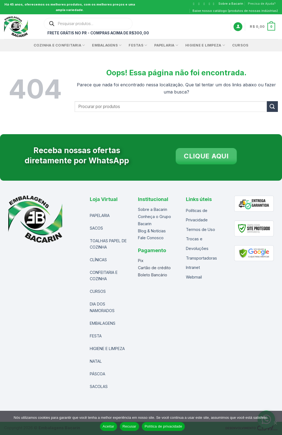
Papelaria (166, 45)
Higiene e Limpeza (205, 45)
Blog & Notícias (152, 230)
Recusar (129, 426)
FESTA (96, 336)
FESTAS (138, 45)
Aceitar (108, 426)
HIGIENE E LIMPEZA (107, 348)
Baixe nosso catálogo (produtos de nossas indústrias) (235, 11)
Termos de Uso (200, 229)
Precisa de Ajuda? (262, 3)
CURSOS (240, 45)
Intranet (193, 267)
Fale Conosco (151, 237)
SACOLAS (99, 386)
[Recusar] (275, 424)
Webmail (194, 277)
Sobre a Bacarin (230, 3)
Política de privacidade (163, 426)
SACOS (96, 228)
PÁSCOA (97, 373)
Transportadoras (201, 258)
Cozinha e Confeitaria (59, 45)
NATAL (96, 361)
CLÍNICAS (98, 259)
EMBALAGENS (106, 45)
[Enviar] (272, 106)
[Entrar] (238, 26)
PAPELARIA (100, 215)
